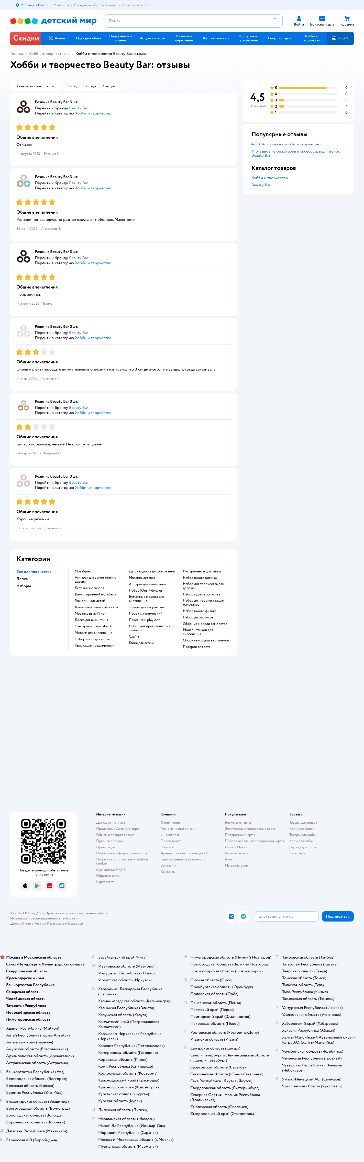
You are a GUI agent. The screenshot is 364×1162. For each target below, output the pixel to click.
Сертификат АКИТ (111, 869)
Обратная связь (108, 875)
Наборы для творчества (201, 594)
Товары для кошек (303, 822)
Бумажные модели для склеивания (146, 599)
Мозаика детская (142, 578)
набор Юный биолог (145, 591)
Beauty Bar (260, 185)
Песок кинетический (145, 614)
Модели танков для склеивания (198, 632)
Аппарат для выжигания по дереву (95, 580)
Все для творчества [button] (33, 571)
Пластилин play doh (144, 620)
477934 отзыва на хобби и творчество (286, 144)
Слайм (134, 637)
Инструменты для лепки (202, 571)
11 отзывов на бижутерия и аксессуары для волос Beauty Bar (295, 153)
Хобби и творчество (47, 53)
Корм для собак (301, 841)
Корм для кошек (301, 828)
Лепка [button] (22, 578)
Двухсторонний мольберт (95, 594)
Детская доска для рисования (152, 571)
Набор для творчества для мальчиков (203, 603)
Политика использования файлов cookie (122, 861)
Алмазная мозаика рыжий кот (98, 607)
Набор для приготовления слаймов (149, 628)
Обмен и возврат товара (115, 835)
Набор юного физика (199, 611)
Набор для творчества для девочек (203, 586)
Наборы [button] (23, 586)
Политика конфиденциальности (121, 853)
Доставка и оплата (110, 822)
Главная (17, 53)
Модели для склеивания (93, 633)
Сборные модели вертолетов (206, 640)
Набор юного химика (200, 578)
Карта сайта (105, 882)
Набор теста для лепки (92, 639)
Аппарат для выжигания (147, 584)
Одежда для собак (303, 847)
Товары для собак (302, 835)
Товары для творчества (146, 607)
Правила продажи (110, 841)
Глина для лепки (141, 643)
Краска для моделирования (96, 645)
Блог (228, 859)
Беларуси (75, 923)
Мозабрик (83, 571)
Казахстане (55, 923)
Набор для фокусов (198, 617)
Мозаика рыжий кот (90, 614)
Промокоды (105, 847)
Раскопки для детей (90, 601)
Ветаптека (297, 853)
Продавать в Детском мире (117, 828)
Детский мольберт (89, 588)
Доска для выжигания (91, 620)
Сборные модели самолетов (205, 624)
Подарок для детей (198, 647)
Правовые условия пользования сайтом (76, 913)
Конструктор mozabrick (93, 626)
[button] (340, 38)
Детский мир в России (28, 923)
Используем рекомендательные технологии (45, 918)
